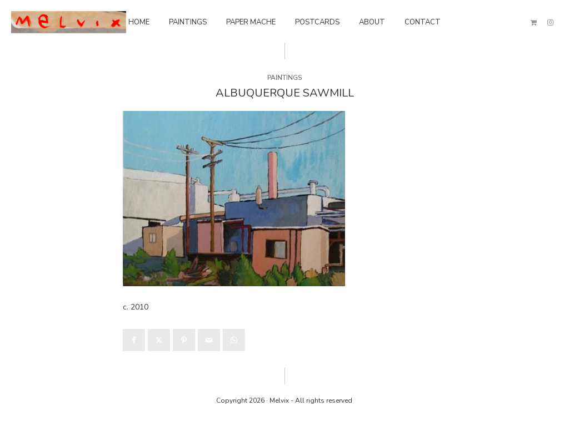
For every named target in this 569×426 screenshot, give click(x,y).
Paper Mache (251, 22)
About (372, 22)
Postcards (317, 22)
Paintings (188, 22)
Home (138, 22)
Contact (423, 22)
